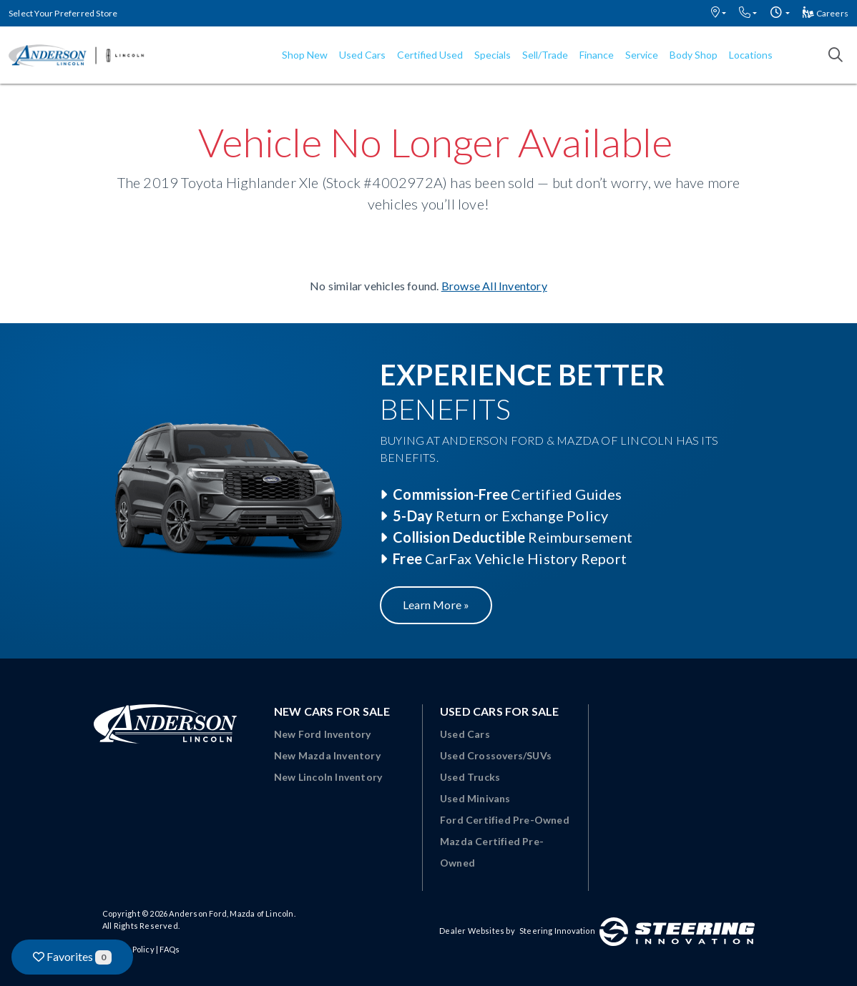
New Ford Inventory (322, 734)
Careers (825, 13)
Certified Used (430, 55)
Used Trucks (470, 777)
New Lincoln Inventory (328, 777)
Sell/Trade (545, 55)
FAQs (170, 949)
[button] (718, 13)
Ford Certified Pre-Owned (504, 820)
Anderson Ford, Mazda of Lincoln (231, 913)
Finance (596, 55)
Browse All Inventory (494, 285)
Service (641, 55)
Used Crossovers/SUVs (496, 755)
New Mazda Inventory (327, 755)
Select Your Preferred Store (63, 13)
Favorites (72, 957)
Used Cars (362, 55)
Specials (492, 55)
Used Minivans (475, 798)
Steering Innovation (557, 930)
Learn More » (436, 604)
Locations (751, 55)
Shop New (305, 55)
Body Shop (694, 55)
